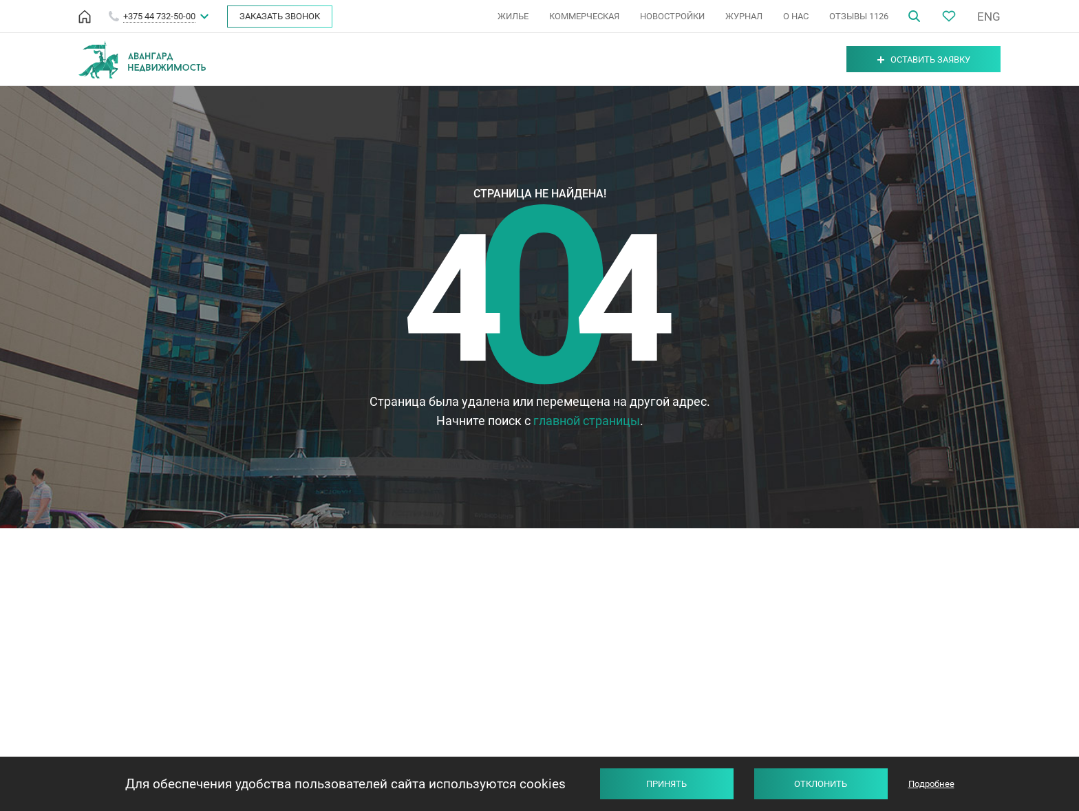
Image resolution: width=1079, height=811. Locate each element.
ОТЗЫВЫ (858, 16)
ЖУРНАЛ (743, 16)
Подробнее (931, 783)
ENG (989, 16)
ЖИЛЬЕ (513, 16)
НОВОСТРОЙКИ (672, 16)
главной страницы (586, 420)
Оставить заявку (923, 59)
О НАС (796, 16)
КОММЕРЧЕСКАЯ (584, 16)
